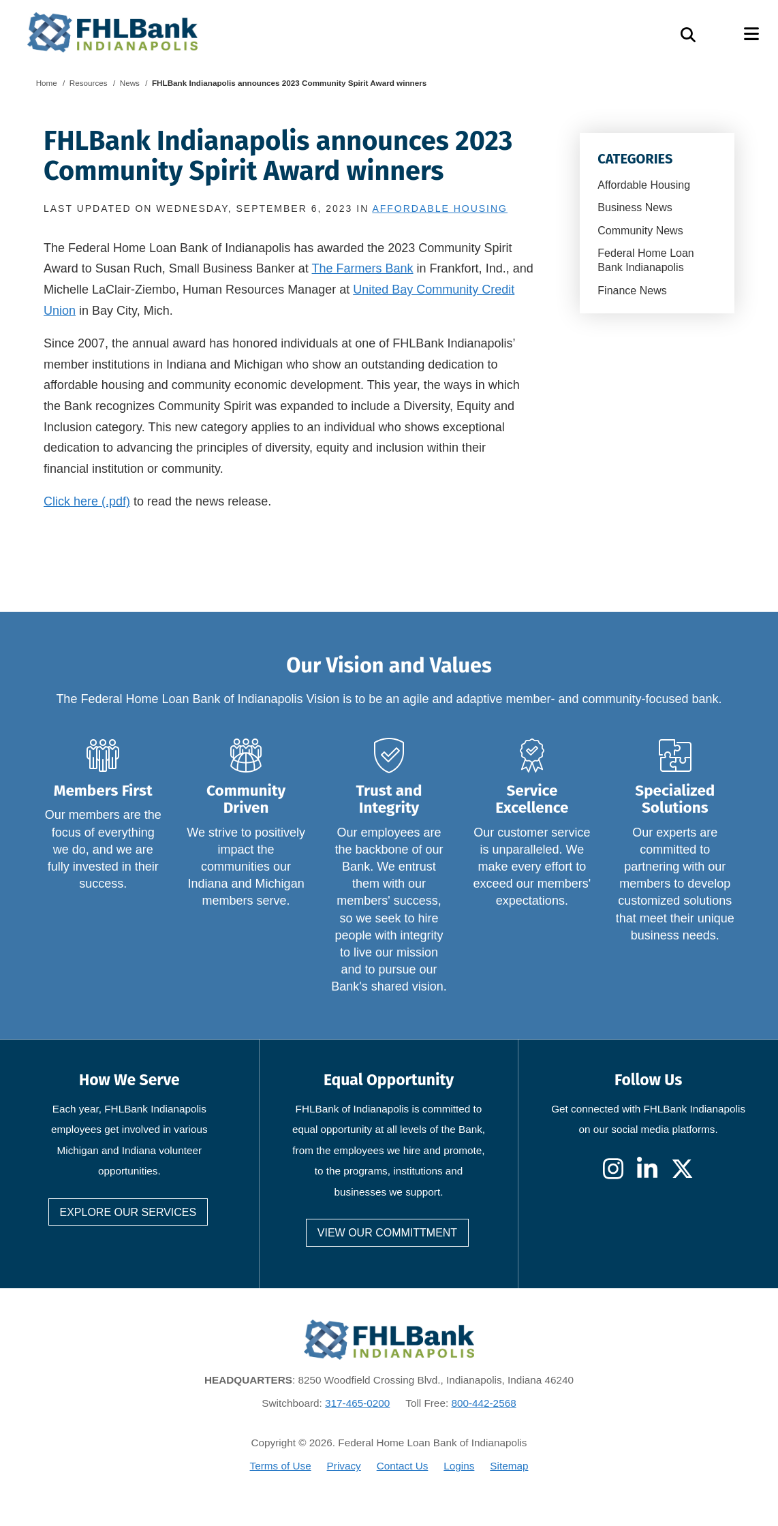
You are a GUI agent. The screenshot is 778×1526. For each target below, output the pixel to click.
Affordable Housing (643, 185)
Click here (71, 501)
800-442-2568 (483, 1403)
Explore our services (128, 1212)
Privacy (344, 1466)
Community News (640, 230)
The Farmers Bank (363, 268)
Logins (459, 1466)
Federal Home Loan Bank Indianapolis (645, 260)
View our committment (387, 1233)
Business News (634, 207)
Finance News (631, 290)
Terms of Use (280, 1466)
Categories (634, 159)
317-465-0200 (357, 1403)
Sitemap (509, 1466)
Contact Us (403, 1466)
